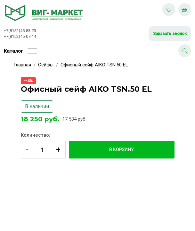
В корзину (121, 149)
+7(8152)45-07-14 (20, 36)
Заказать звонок (170, 33)
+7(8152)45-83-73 (20, 30)
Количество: (35, 135)
